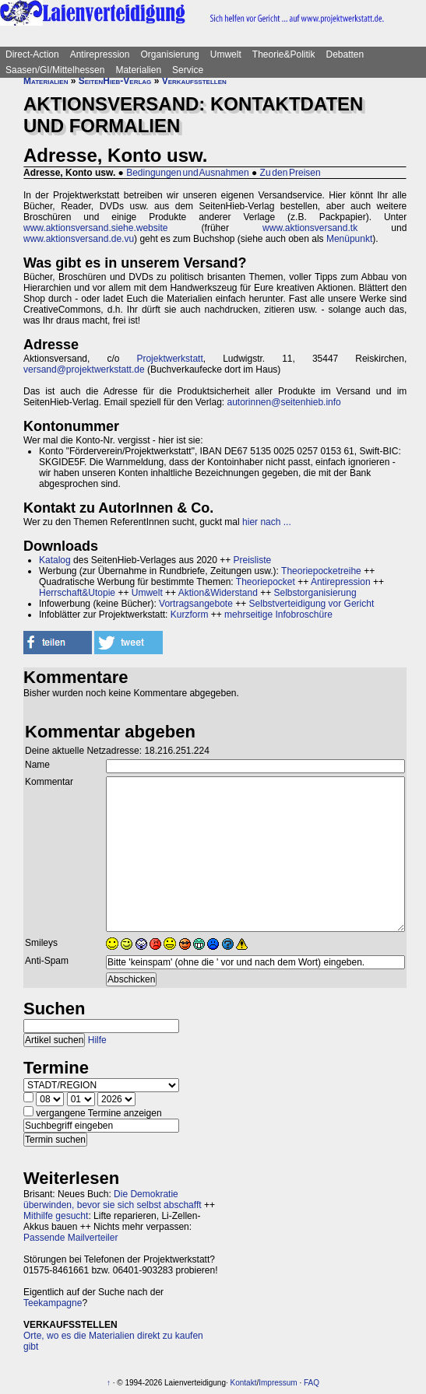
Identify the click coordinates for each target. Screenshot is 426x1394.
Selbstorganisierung (315, 592)
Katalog (55, 560)
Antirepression (100, 54)
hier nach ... (266, 522)
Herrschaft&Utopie (77, 592)
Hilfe (97, 1040)
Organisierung (169, 54)
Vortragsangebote (196, 603)
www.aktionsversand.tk (309, 227)
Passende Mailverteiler (70, 1237)
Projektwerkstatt (169, 358)
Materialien (138, 70)
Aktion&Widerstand (218, 592)
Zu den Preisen (290, 172)
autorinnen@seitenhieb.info (283, 402)
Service (187, 70)
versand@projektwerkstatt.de (84, 369)
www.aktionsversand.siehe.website (95, 227)
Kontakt (244, 1382)
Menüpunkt (349, 238)
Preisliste (253, 560)
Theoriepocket (265, 581)
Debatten (345, 54)
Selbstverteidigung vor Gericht (312, 603)
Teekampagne (52, 1303)
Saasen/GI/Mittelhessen (54, 70)
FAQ (311, 1382)
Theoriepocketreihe (321, 571)
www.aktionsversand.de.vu (78, 238)
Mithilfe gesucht (55, 1215)
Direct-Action (32, 54)
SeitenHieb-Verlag (115, 80)
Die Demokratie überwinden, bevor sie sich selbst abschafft (112, 1199)
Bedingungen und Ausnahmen (187, 172)
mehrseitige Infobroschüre (278, 614)
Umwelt (225, 54)
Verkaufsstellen (194, 80)
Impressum (278, 1382)
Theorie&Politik (283, 54)
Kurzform (190, 614)
